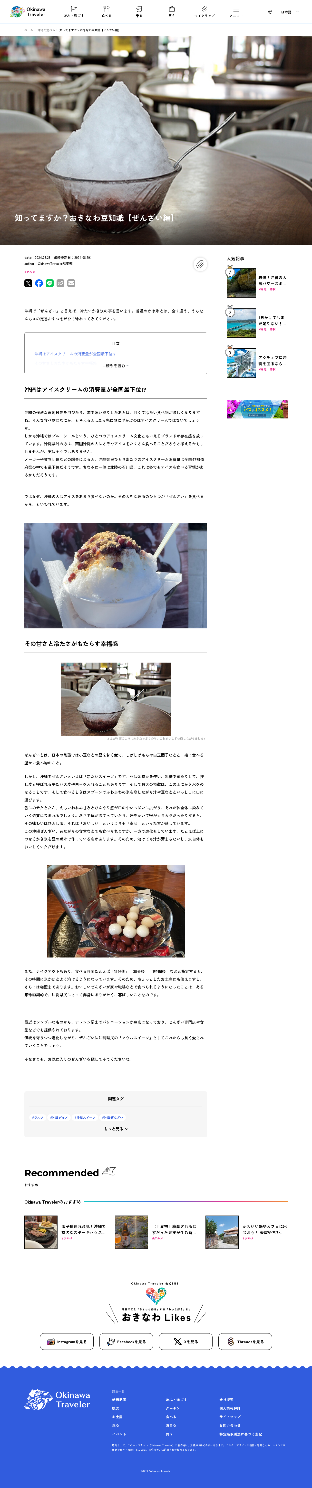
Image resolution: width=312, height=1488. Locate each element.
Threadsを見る (245, 1341)
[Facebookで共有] (39, 283)
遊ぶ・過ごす (74, 12)
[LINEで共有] (50, 283)
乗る (139, 12)
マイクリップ (204, 12)
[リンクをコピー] (60, 283)
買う (171, 12)
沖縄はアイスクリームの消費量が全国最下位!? (74, 354)
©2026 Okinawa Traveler (156, 1471)
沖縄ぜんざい (113, 1117)
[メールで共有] (71, 283)
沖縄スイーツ (86, 1117)
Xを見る (186, 1342)
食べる (106, 12)
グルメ (30, 272)
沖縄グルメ (60, 1117)
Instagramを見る (67, 1341)
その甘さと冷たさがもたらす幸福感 (65, 363)
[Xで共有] (28, 283)
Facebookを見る (126, 1342)
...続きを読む (114, 365)
